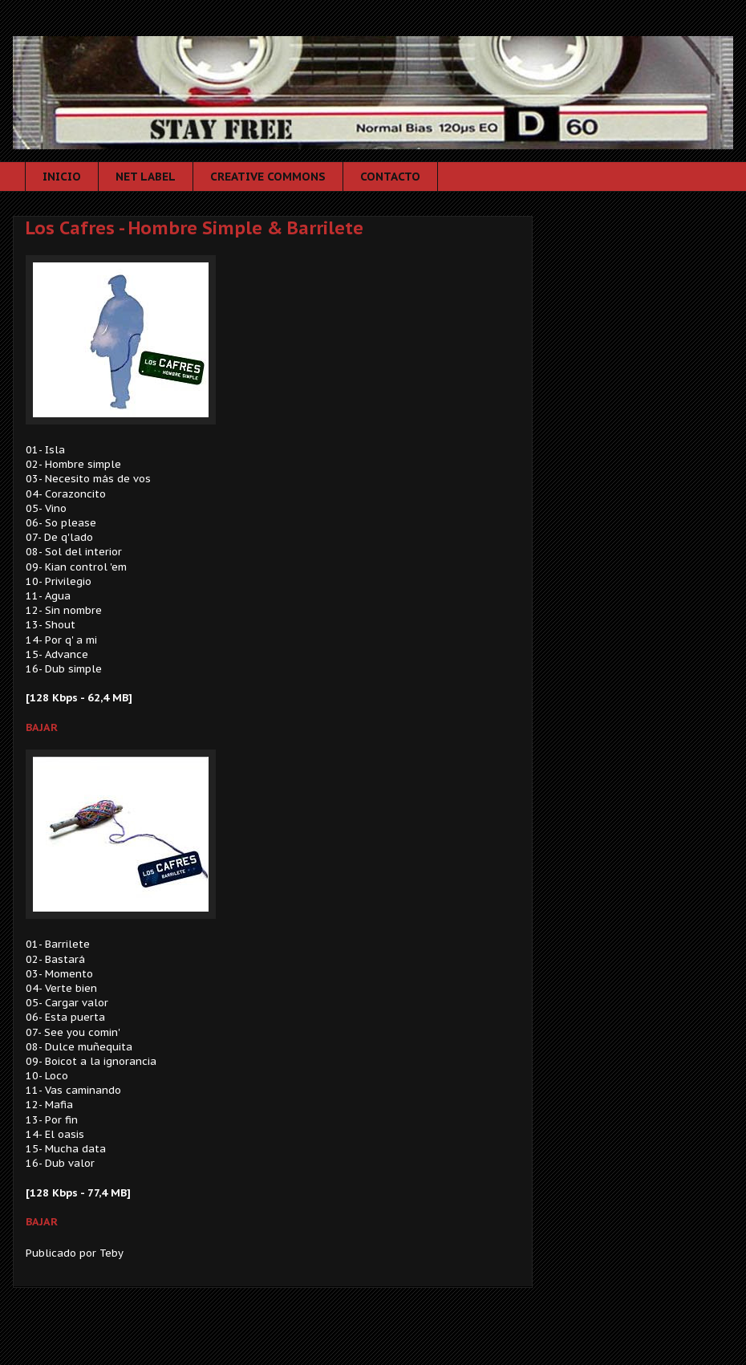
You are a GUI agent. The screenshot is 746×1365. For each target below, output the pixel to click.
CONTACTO (390, 176)
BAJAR (42, 727)
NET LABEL (146, 176)
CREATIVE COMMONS (268, 176)
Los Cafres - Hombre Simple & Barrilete (194, 228)
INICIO (62, 176)
